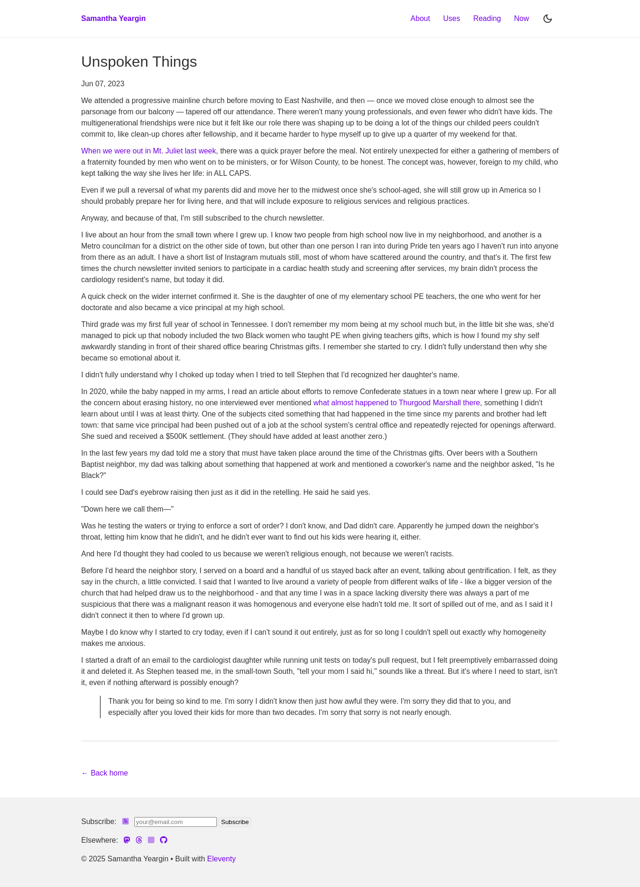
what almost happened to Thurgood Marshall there (396, 403)
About (420, 18)
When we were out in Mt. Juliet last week (148, 151)
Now (521, 18)
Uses (451, 18)
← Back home (104, 773)
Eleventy (221, 859)
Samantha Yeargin (113, 18)
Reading (487, 18)
